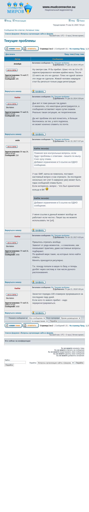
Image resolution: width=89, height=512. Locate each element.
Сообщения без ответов (14, 30)
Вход (7, 21)
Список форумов (12, 34)
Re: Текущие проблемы (60, 63)
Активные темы (32, 30)
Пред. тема (69, 54)
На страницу (75, 49)
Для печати (10, 54)
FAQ (72, 21)
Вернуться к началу (13, 91)
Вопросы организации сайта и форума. (37, 34)
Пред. (82, 49)
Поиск (80, 21)
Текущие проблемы (20, 41)
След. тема (79, 54)
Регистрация (19, 21)
